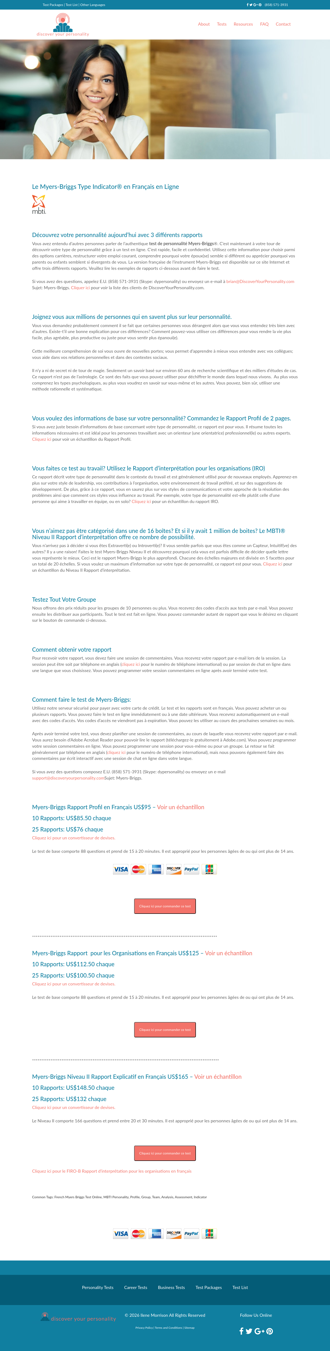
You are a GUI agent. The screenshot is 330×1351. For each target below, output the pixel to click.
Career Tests (135, 1287)
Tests (222, 24)
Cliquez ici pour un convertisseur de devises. (73, 837)
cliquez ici (130, 664)
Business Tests (171, 1287)
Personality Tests (98, 1287)
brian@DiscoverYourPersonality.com (260, 281)
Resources (243, 24)
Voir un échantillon (180, 806)
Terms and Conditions (168, 1327)
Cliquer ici (80, 287)
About (204, 24)
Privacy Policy (144, 1327)
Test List (72, 5)
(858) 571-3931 (276, 5)
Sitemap (189, 1327)
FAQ (264, 24)
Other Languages (92, 5)
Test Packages (53, 5)
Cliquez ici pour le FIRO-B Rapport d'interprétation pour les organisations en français (112, 1171)
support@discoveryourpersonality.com (68, 777)
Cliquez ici (41, 439)
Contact (283, 24)
